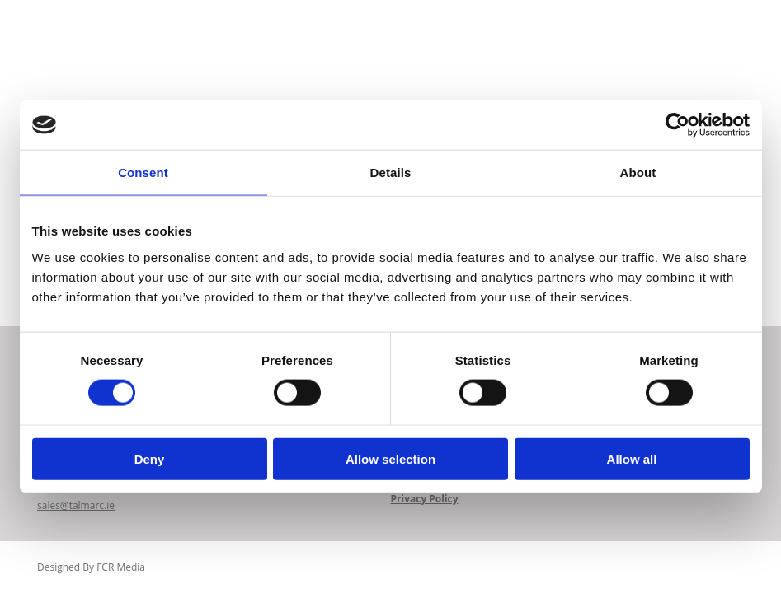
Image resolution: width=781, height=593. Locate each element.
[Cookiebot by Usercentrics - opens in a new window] (677, 125)
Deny (149, 458)
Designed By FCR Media (91, 569)
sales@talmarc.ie (76, 506)
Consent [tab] (143, 173)
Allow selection (390, 458)
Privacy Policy (425, 500)
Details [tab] (391, 173)
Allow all (632, 458)
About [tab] (638, 173)
